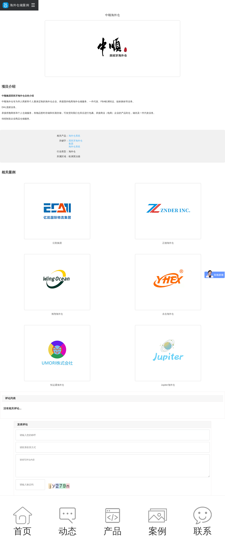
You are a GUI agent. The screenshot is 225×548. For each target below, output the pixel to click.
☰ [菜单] (33, 5)
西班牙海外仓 (75, 140)
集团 (71, 143)
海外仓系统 (74, 135)
